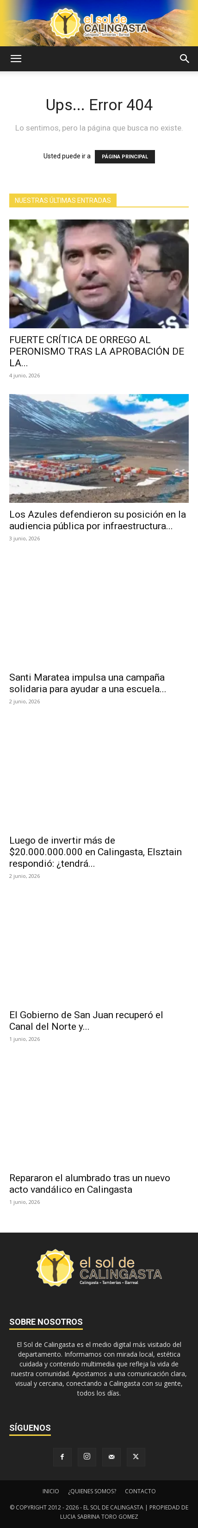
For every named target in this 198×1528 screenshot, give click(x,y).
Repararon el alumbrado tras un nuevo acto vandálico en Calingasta (89, 1183)
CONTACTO (140, 1491)
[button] (16, 58)
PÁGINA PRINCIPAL (125, 157)
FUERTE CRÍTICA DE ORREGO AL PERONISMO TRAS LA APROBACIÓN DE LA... (96, 351)
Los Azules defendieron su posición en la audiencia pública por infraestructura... (97, 520)
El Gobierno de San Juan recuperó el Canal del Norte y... (86, 1020)
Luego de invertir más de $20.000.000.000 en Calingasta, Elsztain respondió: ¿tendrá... (95, 852)
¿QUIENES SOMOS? (92, 1491)
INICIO (51, 1491)
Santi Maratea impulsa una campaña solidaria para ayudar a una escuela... (88, 683)
